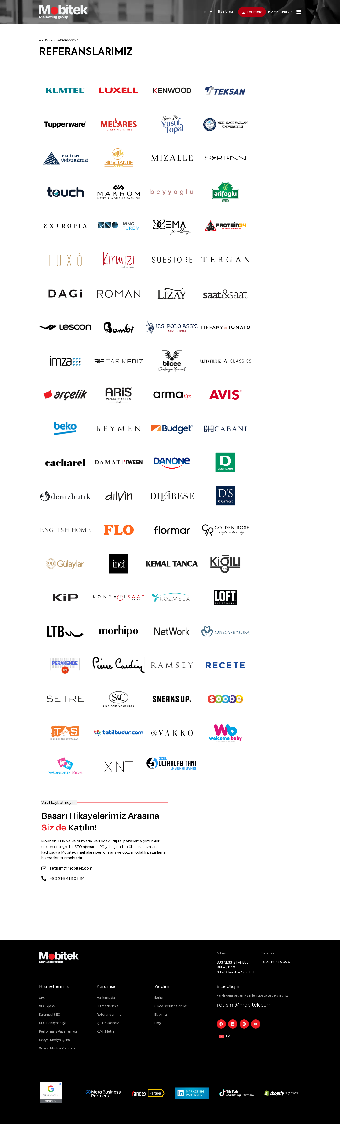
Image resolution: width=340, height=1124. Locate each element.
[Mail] (43, 868)
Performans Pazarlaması (58, 1031)
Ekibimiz (160, 1014)
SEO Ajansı (47, 1006)
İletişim (159, 997)
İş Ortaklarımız (108, 1023)
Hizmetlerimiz (107, 1006)
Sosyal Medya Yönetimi (57, 1048)
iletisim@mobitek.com (244, 1005)
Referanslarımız (109, 1014)
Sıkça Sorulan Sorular (170, 1006)
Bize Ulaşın (226, 11)
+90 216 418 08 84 (276, 961)
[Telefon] (43, 878)
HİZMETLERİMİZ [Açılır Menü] (280, 11)
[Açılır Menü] (298, 11)
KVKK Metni (105, 1031)
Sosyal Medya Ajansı (55, 1039)
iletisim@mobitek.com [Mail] (71, 868)
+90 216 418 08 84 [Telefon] (67, 878)
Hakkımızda (106, 997)
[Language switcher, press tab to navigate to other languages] (207, 12)
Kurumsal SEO (49, 1014)
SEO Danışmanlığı (52, 1023)
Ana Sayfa (46, 40)
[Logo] (63, 12)
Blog (157, 1023)
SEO (42, 997)
